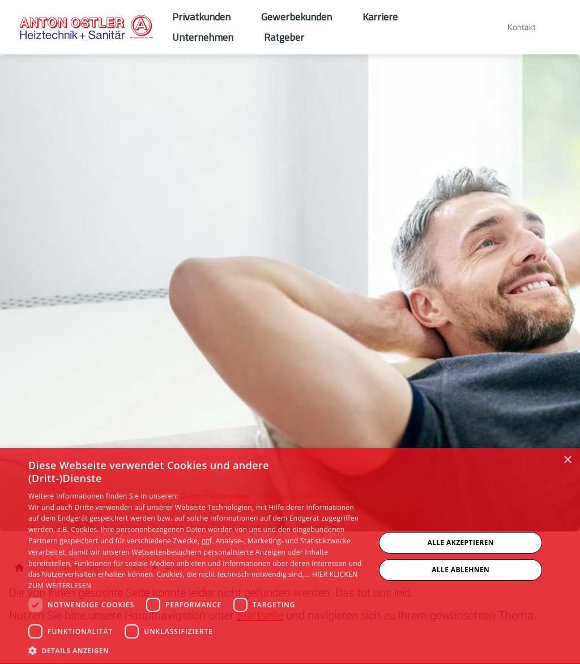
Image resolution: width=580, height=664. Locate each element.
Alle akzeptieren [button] (460, 542)
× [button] (567, 460)
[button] (196, 650)
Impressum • (280, 496)
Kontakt (314, 496)
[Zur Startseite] (86, 27)
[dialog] (290, 556)
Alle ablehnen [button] (460, 569)
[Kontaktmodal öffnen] (513, 27)
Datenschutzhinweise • (218, 496)
